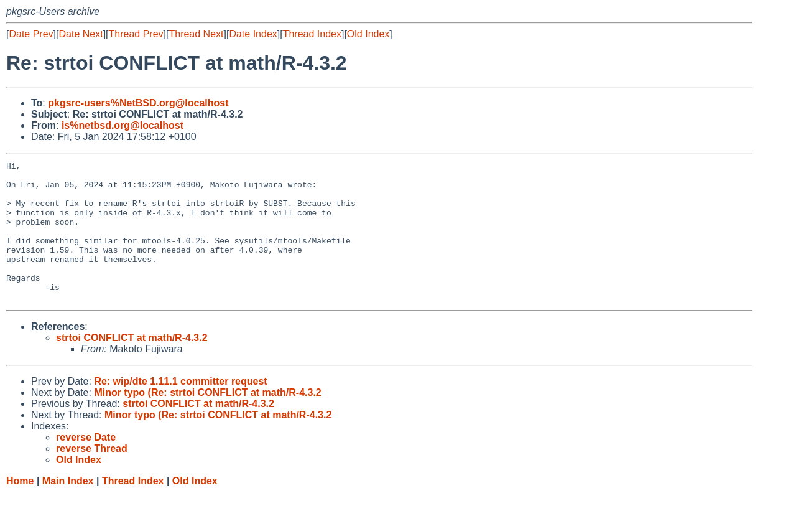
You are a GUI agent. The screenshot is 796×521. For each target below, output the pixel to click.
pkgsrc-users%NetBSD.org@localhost (138, 103)
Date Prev (31, 34)
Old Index (368, 34)
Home (20, 509)
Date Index (253, 34)
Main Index (68, 509)
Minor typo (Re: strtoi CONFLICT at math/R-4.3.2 (207, 420)
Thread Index (312, 34)
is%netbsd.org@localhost (122, 125)
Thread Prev (136, 34)
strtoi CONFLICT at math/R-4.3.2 (132, 365)
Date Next (80, 34)
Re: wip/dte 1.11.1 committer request (180, 409)
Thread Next (196, 34)
